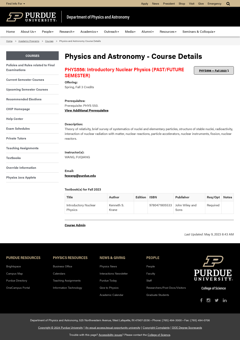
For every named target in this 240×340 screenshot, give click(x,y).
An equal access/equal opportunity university (112, 327)
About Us (28, 31)
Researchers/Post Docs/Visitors (166, 288)
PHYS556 (214, 70)
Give (201, 3)
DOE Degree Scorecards (187, 327)
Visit (191, 3)
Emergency (214, 3)
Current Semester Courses (25, 79)
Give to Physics (109, 288)
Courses (49, 41)
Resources (168, 31)
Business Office (62, 266)
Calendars (59, 273)
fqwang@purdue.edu (80, 175)
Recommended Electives (24, 99)
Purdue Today (108, 280)
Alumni (148, 31)
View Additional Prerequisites (86, 110)
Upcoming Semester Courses (27, 89)
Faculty (150, 273)
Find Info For (15, 3)
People (48, 31)
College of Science (159, 335)
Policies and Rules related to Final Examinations (30, 67)
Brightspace (13, 266)
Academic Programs (28, 41)
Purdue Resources (23, 257)
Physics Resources (70, 257)
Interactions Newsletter (114, 273)
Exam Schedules (18, 128)
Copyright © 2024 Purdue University (60, 327)
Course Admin (75, 225)
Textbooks (13, 157)
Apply (144, 3)
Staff (149, 280)
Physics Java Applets (21, 177)
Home (10, 31)
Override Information (21, 167)
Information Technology (67, 288)
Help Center (14, 118)
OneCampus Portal (18, 288)
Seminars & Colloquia (198, 31)
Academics (89, 31)
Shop (182, 3)
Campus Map (14, 273)
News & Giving (112, 257)
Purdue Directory (16, 280)
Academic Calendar (111, 295)
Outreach (111, 31)
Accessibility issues (110, 335)
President (169, 3)
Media (130, 31)
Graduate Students (157, 295)
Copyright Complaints (156, 327)
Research (67, 31)
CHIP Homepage (18, 109)
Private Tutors (16, 138)
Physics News (108, 266)
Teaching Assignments (22, 148)
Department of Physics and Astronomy (98, 17)
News (155, 3)
